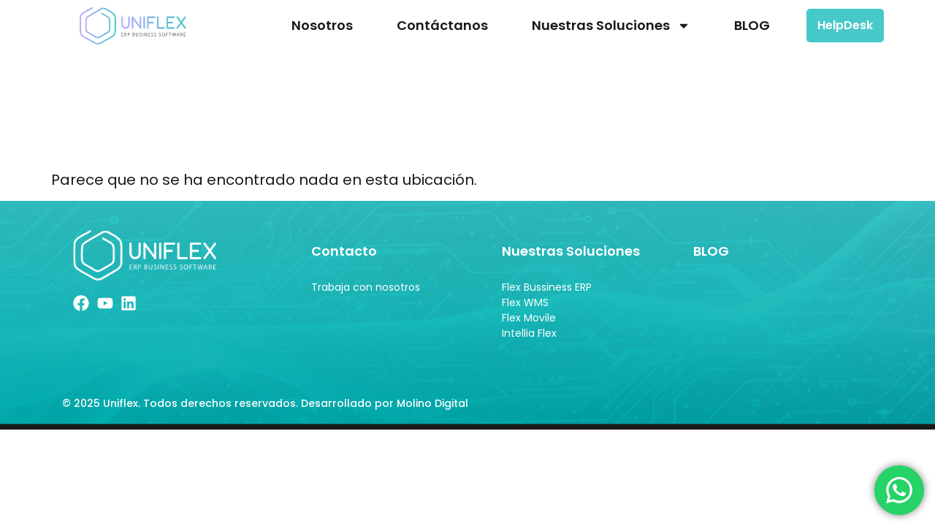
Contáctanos (442, 25)
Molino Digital (434, 403)
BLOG (752, 25)
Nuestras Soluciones (611, 25)
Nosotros (322, 25)
